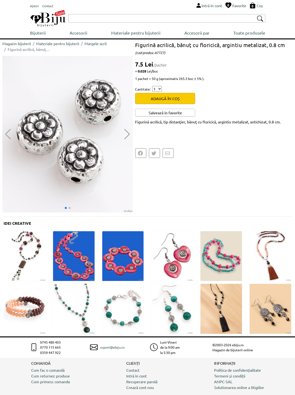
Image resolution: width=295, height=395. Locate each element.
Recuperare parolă (141, 381)
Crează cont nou (140, 387)
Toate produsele (249, 32)
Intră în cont (136, 375)
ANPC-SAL (223, 381)
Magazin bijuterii (16, 43)
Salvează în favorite (165, 112)
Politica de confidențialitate (237, 370)
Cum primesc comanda (50, 381)
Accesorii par (197, 32)
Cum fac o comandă (48, 370)
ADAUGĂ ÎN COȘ (165, 98)
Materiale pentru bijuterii (136, 32)
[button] (127, 134)
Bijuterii (38, 32)
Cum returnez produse (50, 375)
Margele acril (95, 43)
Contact (132, 370)
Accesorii (78, 32)
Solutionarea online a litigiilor (239, 387)
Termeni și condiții (229, 375)
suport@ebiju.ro (112, 347)
